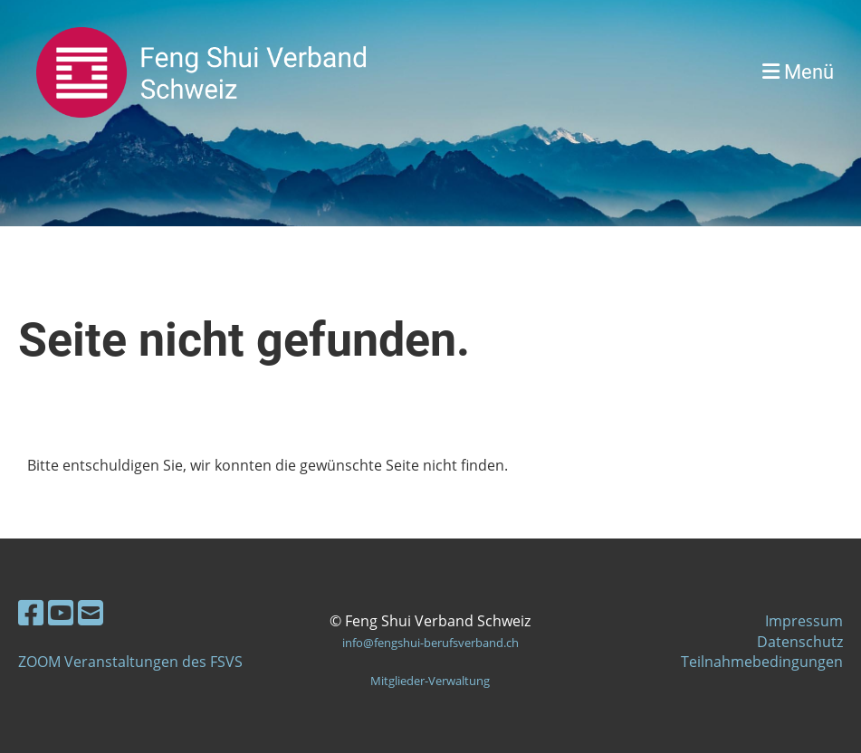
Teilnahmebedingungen (762, 662)
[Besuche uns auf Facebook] (30, 612)
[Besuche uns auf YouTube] (60, 612)
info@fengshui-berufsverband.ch (430, 642)
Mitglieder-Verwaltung (430, 680)
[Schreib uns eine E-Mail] (90, 612)
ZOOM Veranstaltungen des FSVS (130, 662)
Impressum (804, 621)
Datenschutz (800, 642)
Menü (798, 72)
